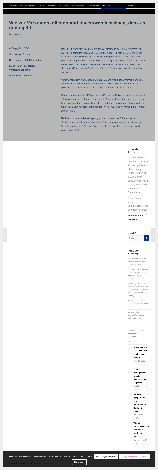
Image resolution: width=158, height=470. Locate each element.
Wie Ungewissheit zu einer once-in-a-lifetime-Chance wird (138, 304)
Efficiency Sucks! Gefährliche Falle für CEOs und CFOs (136, 315)
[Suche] (138, 5)
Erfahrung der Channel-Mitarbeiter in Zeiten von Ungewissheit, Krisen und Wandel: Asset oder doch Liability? (138, 289)
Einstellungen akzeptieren (106, 457)
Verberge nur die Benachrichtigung (134, 457)
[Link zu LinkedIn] (10, 11)
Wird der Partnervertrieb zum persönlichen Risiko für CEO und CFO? (137, 261)
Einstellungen (79, 462)
